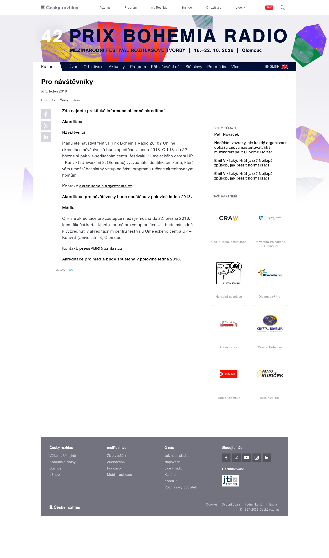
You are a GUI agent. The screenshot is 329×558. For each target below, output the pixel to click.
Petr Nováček (250, 134)
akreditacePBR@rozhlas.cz (105, 275)
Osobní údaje (231, 536)
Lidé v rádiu (173, 500)
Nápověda (172, 494)
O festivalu (94, 66)
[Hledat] (282, 7)
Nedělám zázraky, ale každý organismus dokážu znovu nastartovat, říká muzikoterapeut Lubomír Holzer (262, 162)
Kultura (48, 66)
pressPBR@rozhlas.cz (100, 337)
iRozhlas (105, 7)
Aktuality (117, 66)
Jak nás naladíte (177, 488)
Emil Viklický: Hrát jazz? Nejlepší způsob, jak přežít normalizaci (262, 185)
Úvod (73, 66)
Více (237, 66)
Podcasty (114, 500)
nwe (70, 359)
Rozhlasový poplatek (180, 519)
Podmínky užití (254, 536)
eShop (55, 507)
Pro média (216, 66)
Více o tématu (225, 128)
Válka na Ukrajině (63, 488)
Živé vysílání (116, 488)
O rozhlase (213, 7)
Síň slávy (194, 66)
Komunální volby (63, 494)
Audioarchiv (116, 494)
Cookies (211, 536)
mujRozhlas (159, 7)
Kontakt (170, 513)
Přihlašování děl (166, 66)
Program (131, 7)
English (274, 536)
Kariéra (169, 507)
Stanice (186, 7)
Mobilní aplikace (119, 507)
